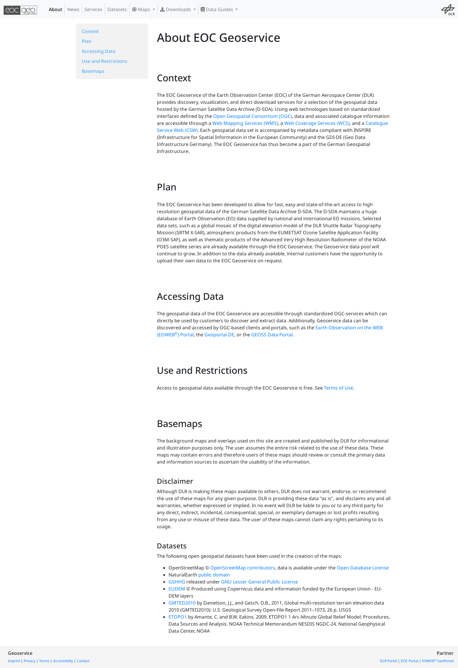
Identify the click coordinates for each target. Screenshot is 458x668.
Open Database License (363, 567)
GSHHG (177, 582)
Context (90, 31)
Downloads (176, 9)
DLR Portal (388, 660)
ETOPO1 (178, 617)
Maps (141, 9)
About (55, 9)
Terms (44, 660)
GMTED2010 (182, 603)
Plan (86, 41)
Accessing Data (98, 51)
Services (93, 9)
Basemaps (93, 71)
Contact (83, 660)
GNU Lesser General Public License (259, 582)
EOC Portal (409, 660)
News (73, 9)
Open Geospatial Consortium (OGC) (252, 116)
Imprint (14, 660)
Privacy (29, 660)
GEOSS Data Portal (272, 334)
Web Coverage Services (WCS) (317, 123)
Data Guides (217, 9)
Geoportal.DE (219, 334)
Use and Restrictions (104, 61)
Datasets (117, 9)
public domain (214, 574)
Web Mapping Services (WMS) (245, 123)
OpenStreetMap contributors (242, 567)
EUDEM (177, 589)
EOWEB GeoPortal (438, 660)
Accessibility (63, 660)
